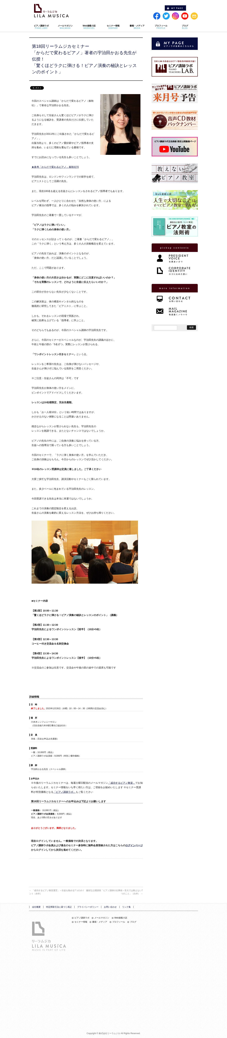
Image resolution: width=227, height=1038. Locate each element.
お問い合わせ (110, 907)
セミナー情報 (80, 922)
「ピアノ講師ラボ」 (64, 791)
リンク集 (126, 907)
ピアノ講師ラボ (81, 918)
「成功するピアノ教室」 (121, 782)
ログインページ (134, 845)
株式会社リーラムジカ (109, 1033)
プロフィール (118, 922)
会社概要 (36, 907)
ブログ (133, 922)
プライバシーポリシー (87, 907)
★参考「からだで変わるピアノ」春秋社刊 (55, 166)
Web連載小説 (120, 918)
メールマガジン (101, 918)
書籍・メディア (99, 922)
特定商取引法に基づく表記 (59, 907)
